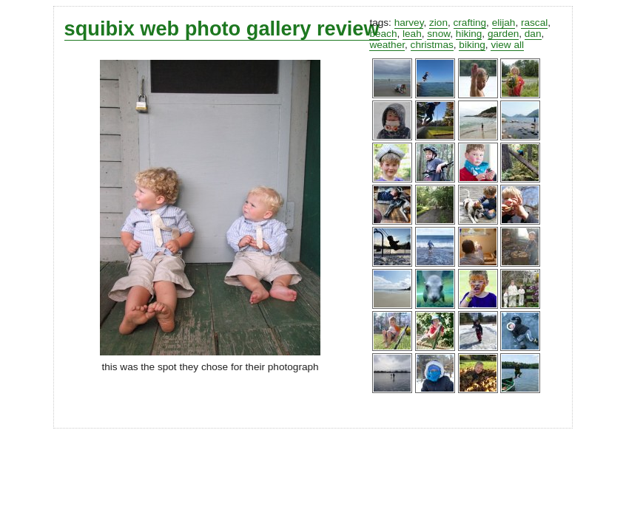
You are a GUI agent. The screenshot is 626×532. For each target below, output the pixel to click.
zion (438, 22)
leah (412, 33)
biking (472, 44)
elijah (504, 22)
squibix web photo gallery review (222, 28)
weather (387, 44)
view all (507, 44)
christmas (432, 44)
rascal (534, 22)
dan (533, 33)
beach (383, 33)
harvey (409, 22)
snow (438, 33)
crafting (470, 22)
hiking (469, 33)
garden (503, 33)
